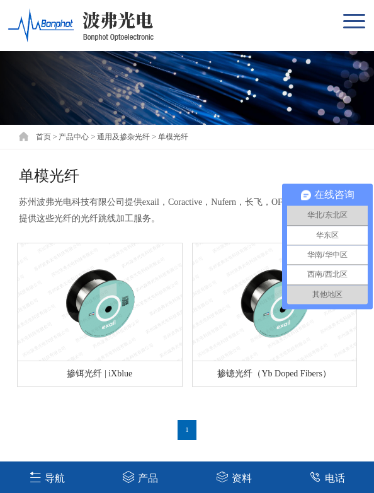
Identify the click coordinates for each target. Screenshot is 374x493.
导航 (47, 477)
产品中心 (74, 136)
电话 (327, 477)
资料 (234, 477)
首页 (43, 136)
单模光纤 (173, 136)
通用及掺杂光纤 (123, 136)
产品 (140, 477)
